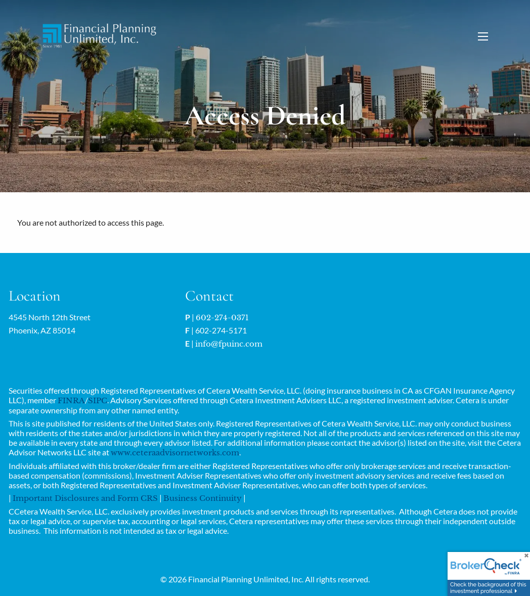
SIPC (97, 400)
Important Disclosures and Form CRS (85, 498)
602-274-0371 (222, 317)
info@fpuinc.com (228, 344)
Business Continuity (202, 498)
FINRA (71, 400)
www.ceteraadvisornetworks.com (175, 452)
